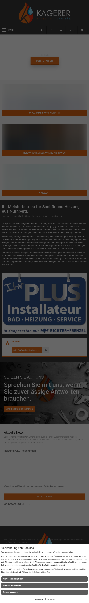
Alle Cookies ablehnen (12, 585)
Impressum (38, 599)
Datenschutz (50, 599)
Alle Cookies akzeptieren (13, 579)
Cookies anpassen (10, 592)
